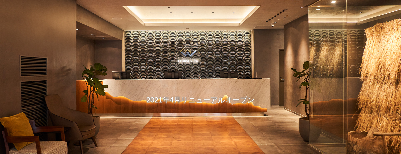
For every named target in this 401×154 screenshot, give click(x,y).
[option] (200, 77)
